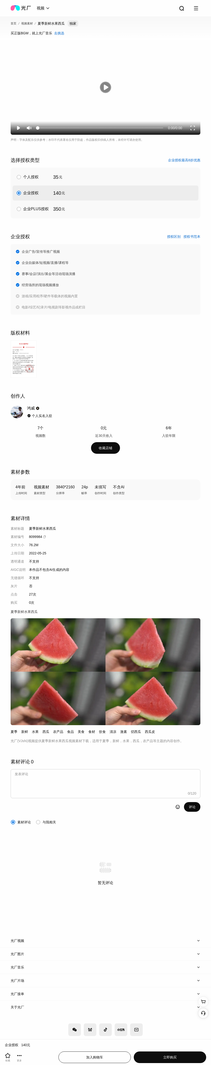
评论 (192, 807)
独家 (73, 23)
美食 (81, 732)
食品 (70, 732)
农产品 (58, 732)
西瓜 (45, 732)
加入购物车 (94, 1057)
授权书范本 (191, 236)
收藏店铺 (105, 448)
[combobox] (43, 8)
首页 (13, 23)
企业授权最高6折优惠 (184, 160)
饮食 (102, 732)
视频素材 (27, 23)
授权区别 (174, 236)
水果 (35, 732)
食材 (91, 732)
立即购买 (170, 1057)
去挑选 (59, 33)
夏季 (14, 732)
